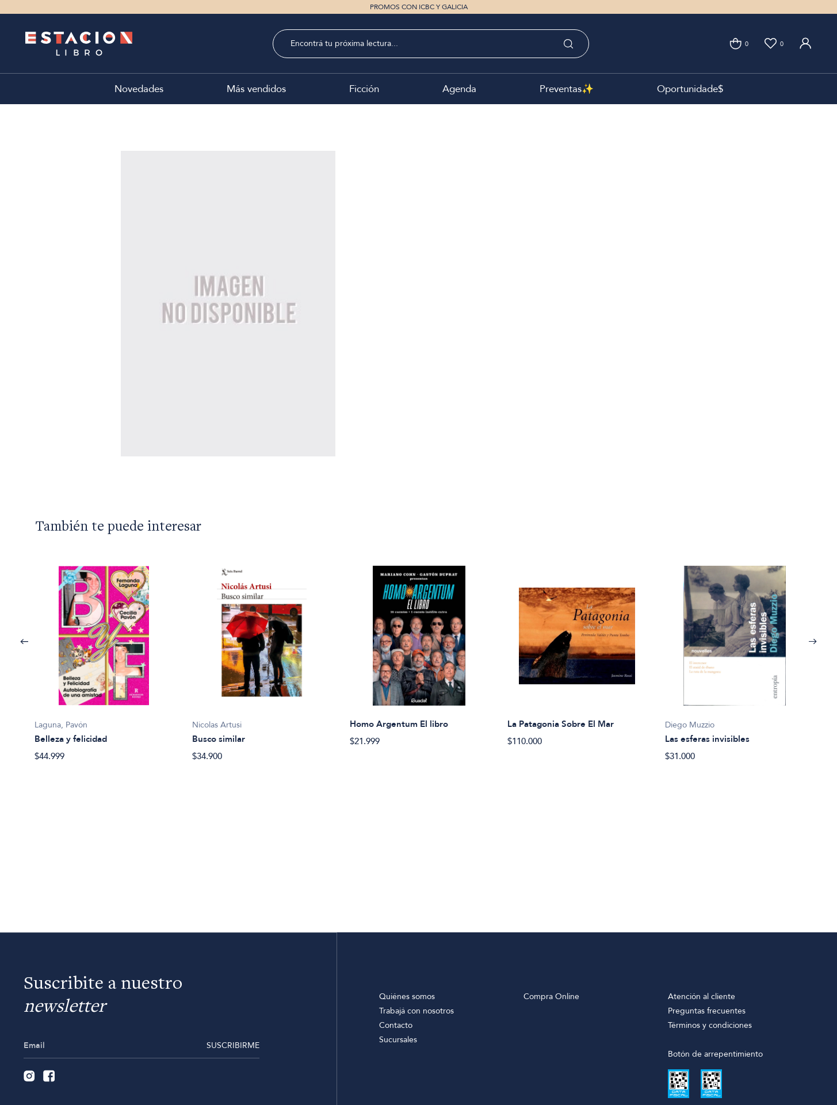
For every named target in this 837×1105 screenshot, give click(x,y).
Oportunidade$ (690, 89)
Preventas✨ (567, 89)
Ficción (364, 89)
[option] (104, 657)
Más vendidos (256, 89)
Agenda (459, 89)
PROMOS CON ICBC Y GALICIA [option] (419, 7)
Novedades (138, 89)
